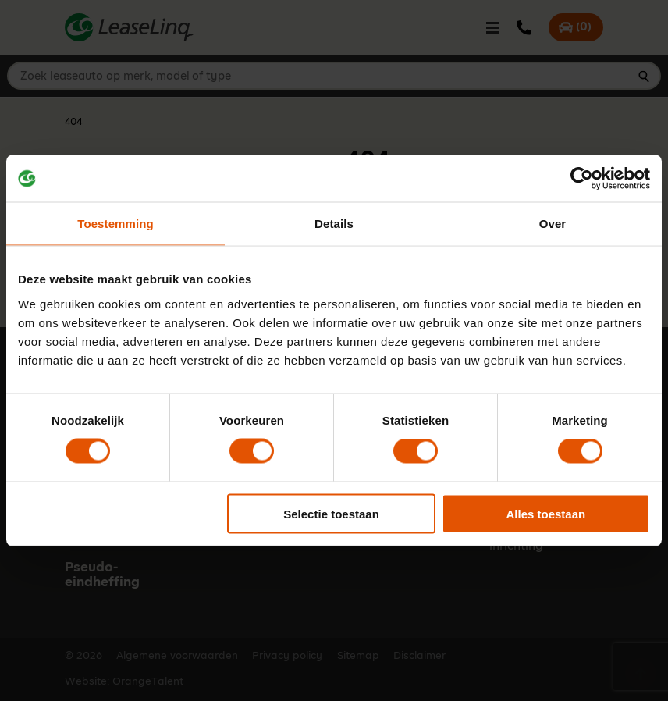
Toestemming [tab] (115, 223)
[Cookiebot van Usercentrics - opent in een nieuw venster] (581, 178)
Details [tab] (334, 223)
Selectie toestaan (331, 513)
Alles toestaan (545, 513)
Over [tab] (553, 223)
